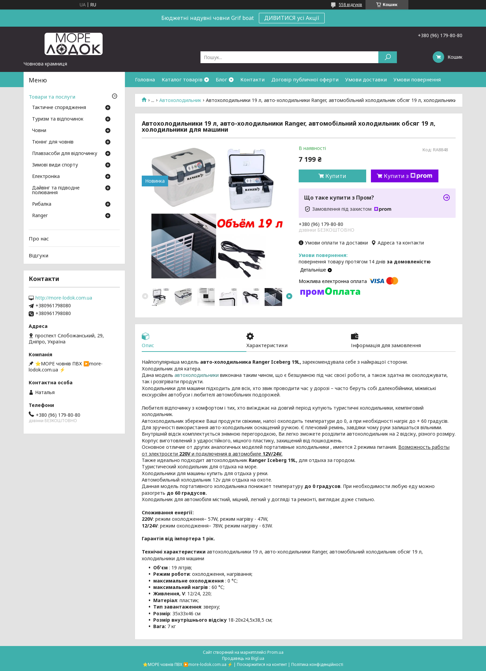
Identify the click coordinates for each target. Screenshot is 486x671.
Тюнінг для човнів (53, 142)
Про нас (39, 238)
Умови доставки (366, 79)
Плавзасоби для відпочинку (64, 153)
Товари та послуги (52, 96)
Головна (145, 79)
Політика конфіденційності (317, 664)
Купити (335, 176)
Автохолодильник (180, 100)
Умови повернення (417, 79)
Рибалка (41, 204)
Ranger (40, 215)
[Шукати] (387, 57)
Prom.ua (275, 652)
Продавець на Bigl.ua (243, 658)
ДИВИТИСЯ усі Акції (291, 18)
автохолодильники (196, 375)
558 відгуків (350, 4)
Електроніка (46, 176)
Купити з (408, 176)
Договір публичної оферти (305, 79)
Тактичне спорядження (59, 107)
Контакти (252, 79)
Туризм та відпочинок (57, 119)
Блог (221, 79)
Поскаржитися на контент (262, 664)
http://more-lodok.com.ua (63, 298)
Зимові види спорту (55, 165)
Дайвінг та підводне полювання (56, 190)
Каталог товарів (182, 79)
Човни (39, 130)
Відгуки (38, 255)
